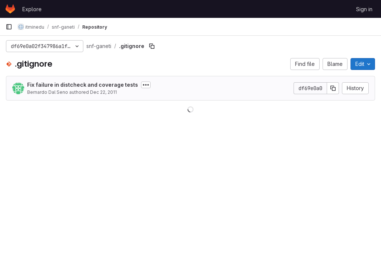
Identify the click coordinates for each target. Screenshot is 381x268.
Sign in (364, 9)
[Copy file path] (152, 46)
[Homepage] (10, 9)
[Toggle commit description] (146, 85)
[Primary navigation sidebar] (9, 27)
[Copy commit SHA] (333, 88)
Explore (32, 9)
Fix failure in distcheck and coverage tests (82, 85)
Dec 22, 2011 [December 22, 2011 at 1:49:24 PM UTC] (103, 92)
